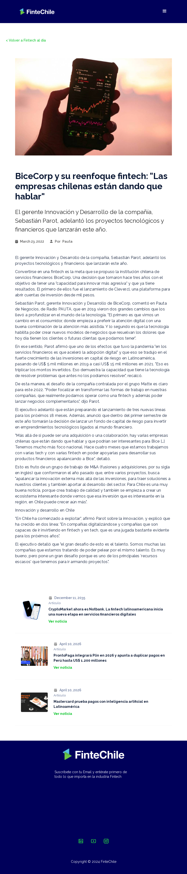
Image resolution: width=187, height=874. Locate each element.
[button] (164, 11)
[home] (37, 11)
